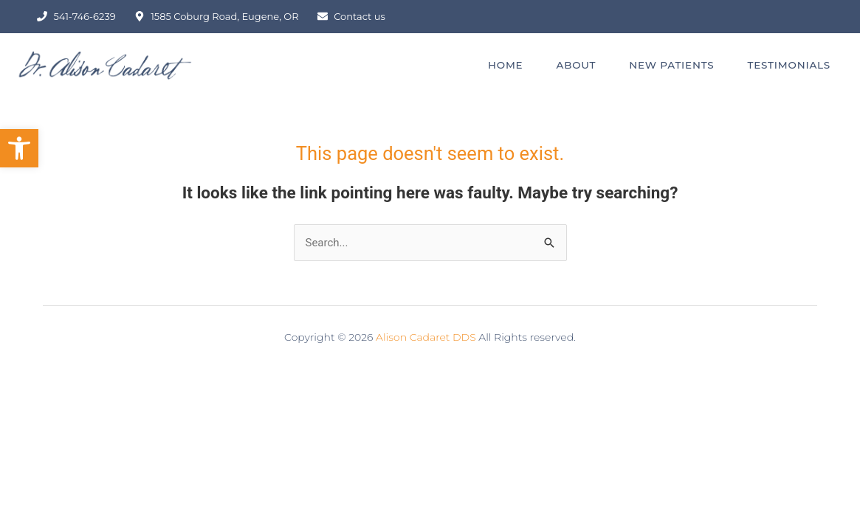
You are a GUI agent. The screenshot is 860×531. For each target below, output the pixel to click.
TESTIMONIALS (788, 65)
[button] (19, 148)
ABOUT (576, 65)
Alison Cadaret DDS (426, 337)
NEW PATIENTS (671, 65)
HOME (505, 65)
